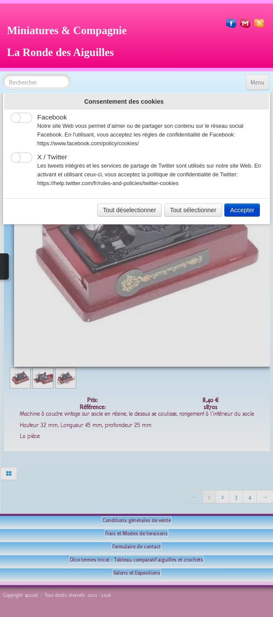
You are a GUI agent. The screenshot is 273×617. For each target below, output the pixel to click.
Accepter (242, 210)
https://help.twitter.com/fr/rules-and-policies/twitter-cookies (108, 183)
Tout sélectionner (193, 210)
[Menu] (257, 82)
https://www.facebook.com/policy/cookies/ (88, 143)
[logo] (70, 40)
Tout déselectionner (129, 210)
